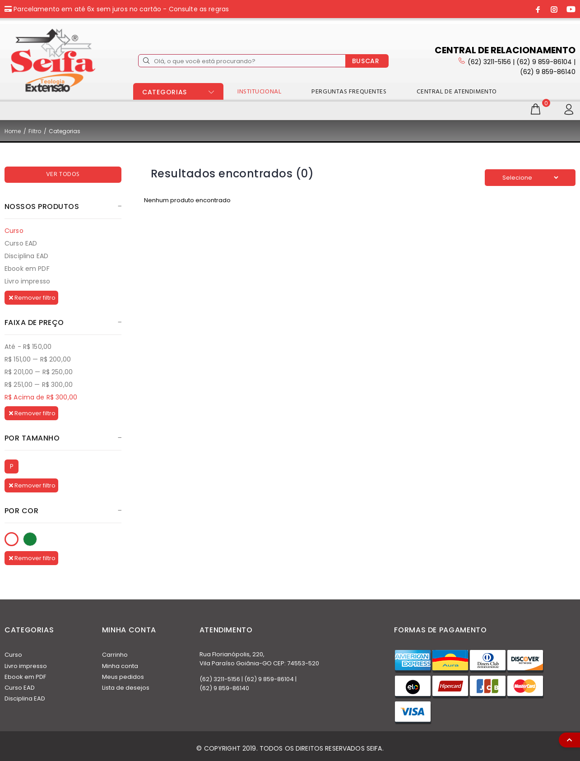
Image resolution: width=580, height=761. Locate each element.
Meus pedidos (123, 677)
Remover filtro (32, 297)
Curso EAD (21, 243)
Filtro (34, 131)
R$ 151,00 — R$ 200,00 (38, 359)
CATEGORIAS (164, 92)
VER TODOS (63, 174)
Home (13, 131)
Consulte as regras (199, 9)
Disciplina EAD (26, 255)
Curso (14, 230)
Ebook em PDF (27, 268)
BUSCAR (366, 60)
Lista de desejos (125, 687)
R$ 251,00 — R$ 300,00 (39, 384)
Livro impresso (27, 281)
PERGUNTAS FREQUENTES (348, 92)
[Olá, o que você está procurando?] (242, 60)
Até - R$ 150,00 (28, 346)
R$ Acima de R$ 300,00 (41, 397)
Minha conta (120, 666)
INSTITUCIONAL (259, 92)
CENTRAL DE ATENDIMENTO (456, 92)
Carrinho (115, 654)
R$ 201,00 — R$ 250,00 (39, 371)
